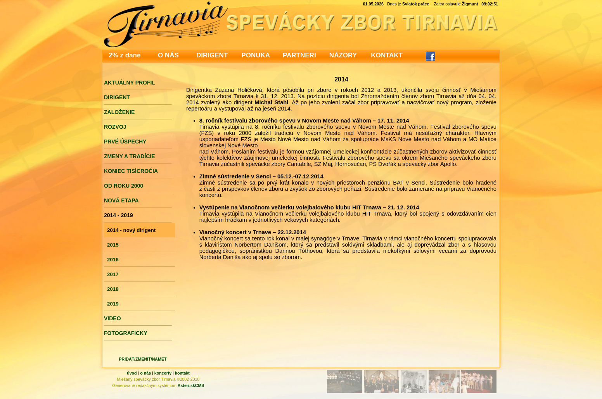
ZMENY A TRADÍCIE (129, 156)
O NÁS (168, 55)
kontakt (182, 373)
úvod (132, 373)
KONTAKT (387, 55)
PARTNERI (299, 55)
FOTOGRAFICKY (125, 333)
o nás (145, 373)
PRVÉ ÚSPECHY (125, 141)
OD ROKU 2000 (123, 186)
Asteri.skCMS (191, 385)
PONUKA (255, 55)
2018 (113, 289)
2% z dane (124, 55)
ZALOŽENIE (119, 112)
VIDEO (112, 318)
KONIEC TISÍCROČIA (131, 171)
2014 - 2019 (118, 215)
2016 (113, 260)
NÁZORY (343, 55)
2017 (113, 274)
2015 (113, 245)
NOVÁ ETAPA (121, 200)
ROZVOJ (115, 127)
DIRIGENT (212, 55)
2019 (113, 304)
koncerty (162, 373)
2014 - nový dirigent (131, 230)
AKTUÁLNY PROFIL (129, 82)
